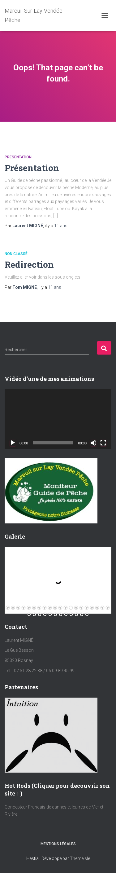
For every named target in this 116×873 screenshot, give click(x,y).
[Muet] (93, 443)
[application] (58, 419)
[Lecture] (13, 443)
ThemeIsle (80, 858)
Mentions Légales (58, 844)
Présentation (32, 168)
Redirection (29, 264)
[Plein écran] (103, 443)
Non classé (16, 254)
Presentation (18, 157)
